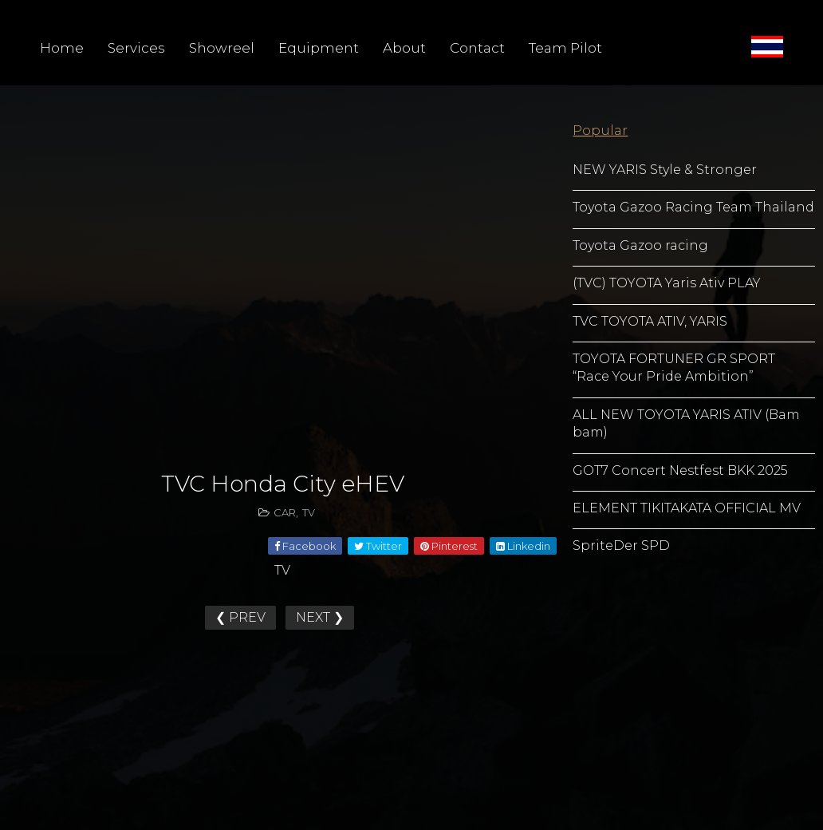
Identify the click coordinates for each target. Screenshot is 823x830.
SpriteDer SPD (621, 545)
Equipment (318, 48)
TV (308, 512)
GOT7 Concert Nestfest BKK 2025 (680, 470)
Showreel (221, 48)
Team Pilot (565, 48)
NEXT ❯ (320, 617)
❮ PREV (240, 617)
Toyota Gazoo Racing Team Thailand (693, 207)
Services (136, 48)
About (404, 48)
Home (62, 48)
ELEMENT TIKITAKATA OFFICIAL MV (687, 508)
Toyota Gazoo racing (640, 245)
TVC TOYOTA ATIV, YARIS (650, 321)
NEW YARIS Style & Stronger (665, 169)
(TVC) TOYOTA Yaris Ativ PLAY (667, 282)
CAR (285, 512)
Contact (477, 48)
